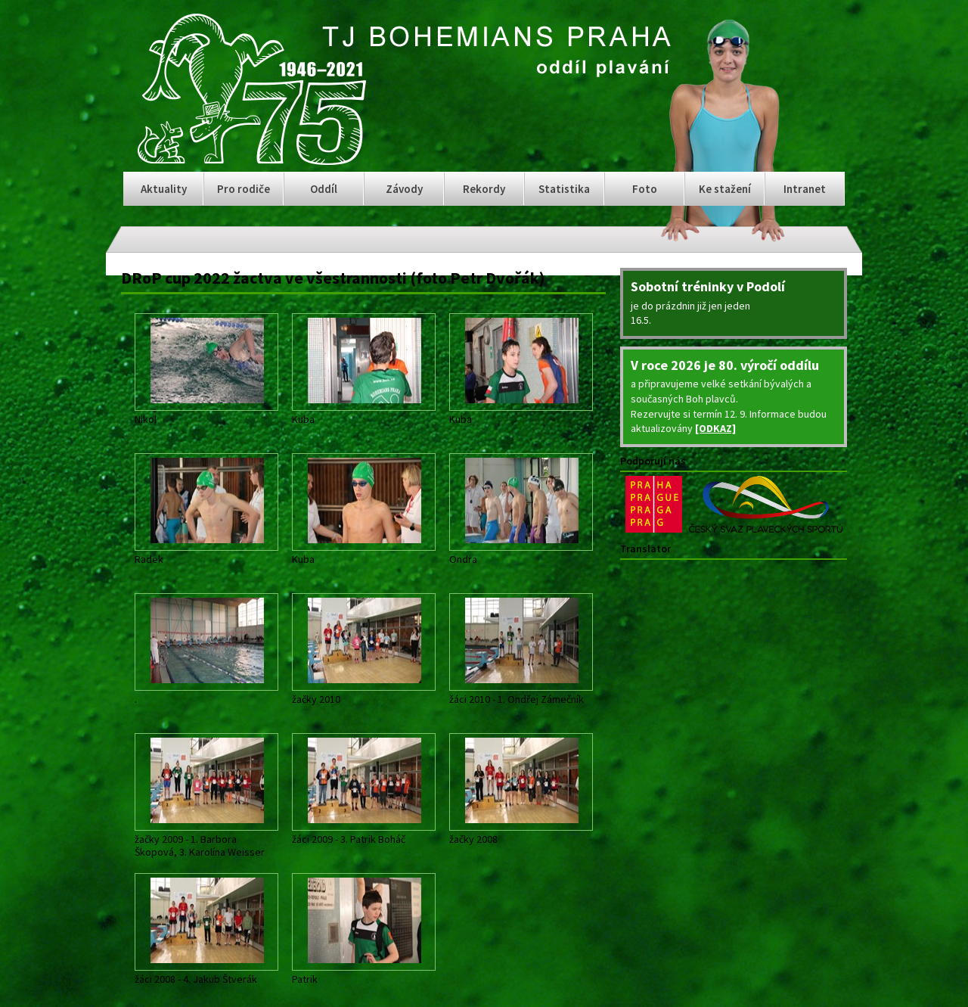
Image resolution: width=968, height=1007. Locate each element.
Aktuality (164, 189)
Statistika (564, 189)
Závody (404, 189)
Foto (644, 189)
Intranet (804, 189)
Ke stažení (725, 189)
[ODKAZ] (715, 428)
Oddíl (323, 189)
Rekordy (484, 189)
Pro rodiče (243, 189)
